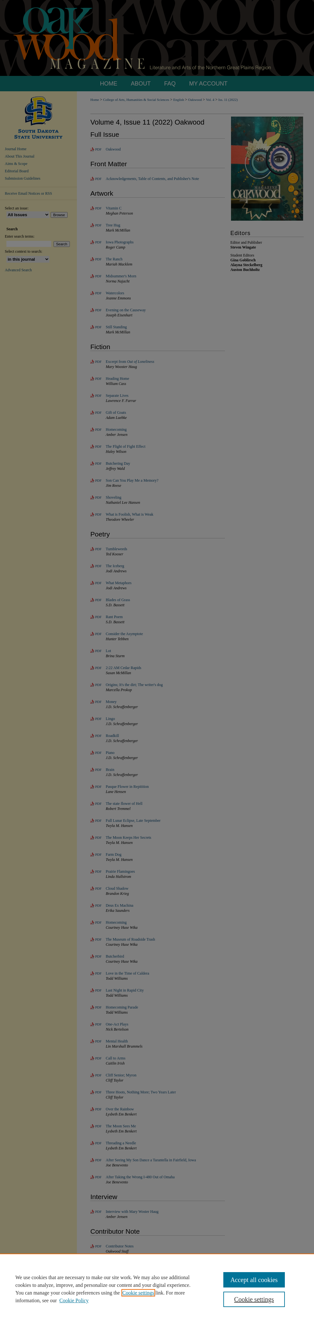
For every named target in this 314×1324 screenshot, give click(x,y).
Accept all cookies (254, 1279)
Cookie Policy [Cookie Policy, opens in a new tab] (73, 1300)
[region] (157, 1289)
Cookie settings (138, 1292)
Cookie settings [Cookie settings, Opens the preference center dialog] (254, 1299)
